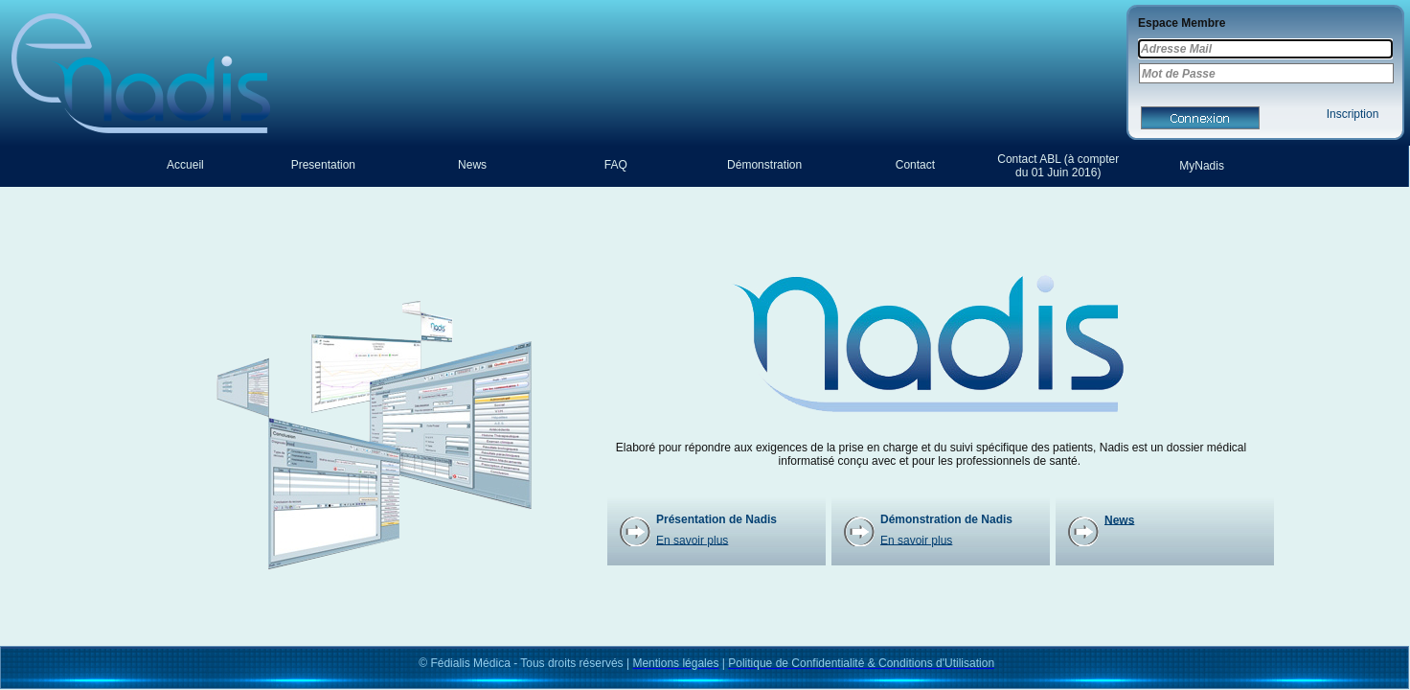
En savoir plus (692, 539)
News (1119, 519)
